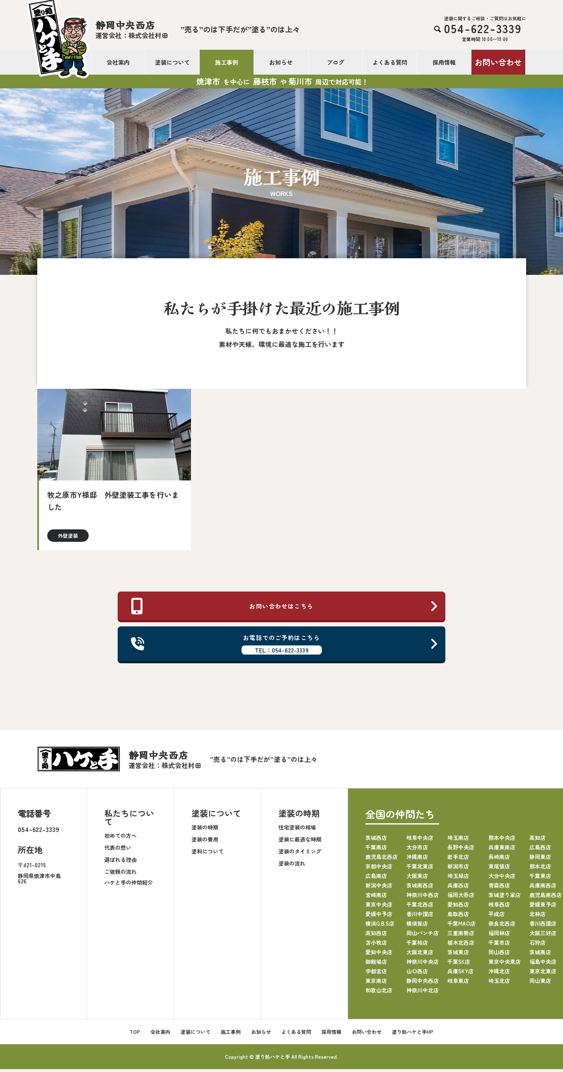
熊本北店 (540, 869)
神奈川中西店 (422, 898)
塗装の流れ (291, 866)
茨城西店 (376, 840)
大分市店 (417, 850)
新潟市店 (458, 869)
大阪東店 (417, 879)
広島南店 (376, 879)
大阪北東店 (419, 955)
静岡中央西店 (422, 983)
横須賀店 (417, 926)
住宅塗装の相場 (297, 830)
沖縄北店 (499, 974)
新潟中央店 (378, 888)
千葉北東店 (419, 869)
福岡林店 (499, 936)
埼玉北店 (499, 983)
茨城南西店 (419, 888)
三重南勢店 (460, 936)
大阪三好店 (542, 936)
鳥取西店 (458, 917)
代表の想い (117, 850)
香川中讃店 (419, 917)
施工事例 (226, 62)
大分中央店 (501, 879)
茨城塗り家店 (504, 898)
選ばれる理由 (120, 862)
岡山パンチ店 (422, 936)
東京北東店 (542, 974)
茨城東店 (458, 955)
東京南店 (376, 983)
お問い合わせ (498, 62)
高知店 (537, 840)
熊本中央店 (501, 840)
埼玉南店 (458, 840)
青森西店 (499, 888)
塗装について (172, 62)
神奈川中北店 (422, 993)
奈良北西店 (501, 926)
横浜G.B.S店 (379, 926)
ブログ (335, 62)
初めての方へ (120, 838)
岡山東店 (540, 983)
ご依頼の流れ (120, 874)
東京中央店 (378, 907)
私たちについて (129, 820)
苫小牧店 (376, 945)
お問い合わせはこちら (285, 606)
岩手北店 (458, 859)
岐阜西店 (499, 907)
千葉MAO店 (461, 926)
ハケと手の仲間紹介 (128, 885)
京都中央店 (378, 869)
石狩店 (537, 945)
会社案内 (118, 62)
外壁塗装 (68, 535)
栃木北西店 (460, 945)
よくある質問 (389, 62)
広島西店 (540, 850)
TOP (135, 1034)
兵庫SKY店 (460, 974)
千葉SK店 (458, 964)
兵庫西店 (458, 888)
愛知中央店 (378, 955)
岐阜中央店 (419, 840)
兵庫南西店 (542, 888)
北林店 (537, 917)
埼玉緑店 (458, 879)
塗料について (207, 854)
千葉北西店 (419, 907)
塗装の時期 (204, 830)
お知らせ (280, 62)
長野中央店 (460, 850)
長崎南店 (499, 859)
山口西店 (417, 974)
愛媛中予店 (378, 917)
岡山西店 (499, 955)
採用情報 (444, 62)
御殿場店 (376, 964)
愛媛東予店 (542, 907)
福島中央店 (542, 964)
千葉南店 (376, 850)
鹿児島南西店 (545, 898)
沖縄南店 (417, 859)
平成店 (496, 917)
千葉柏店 (417, 945)
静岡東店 (540, 859)
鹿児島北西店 (381, 859)
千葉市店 (499, 945)
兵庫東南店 (501, 850)
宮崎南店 (376, 898)
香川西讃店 (542, 926)
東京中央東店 (504, 964)
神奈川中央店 (422, 964)
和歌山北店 (378, 993)
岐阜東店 (458, 983)
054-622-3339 (38, 832)
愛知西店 (458, 907)
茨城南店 (540, 955)
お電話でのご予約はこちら (285, 645)
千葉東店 (540, 879)
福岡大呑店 (460, 898)
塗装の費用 (204, 842)
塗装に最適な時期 (299, 842)
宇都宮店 (376, 974)
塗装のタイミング (299, 854)
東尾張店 (499, 869)
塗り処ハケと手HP (412, 1034)
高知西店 (376, 936)
